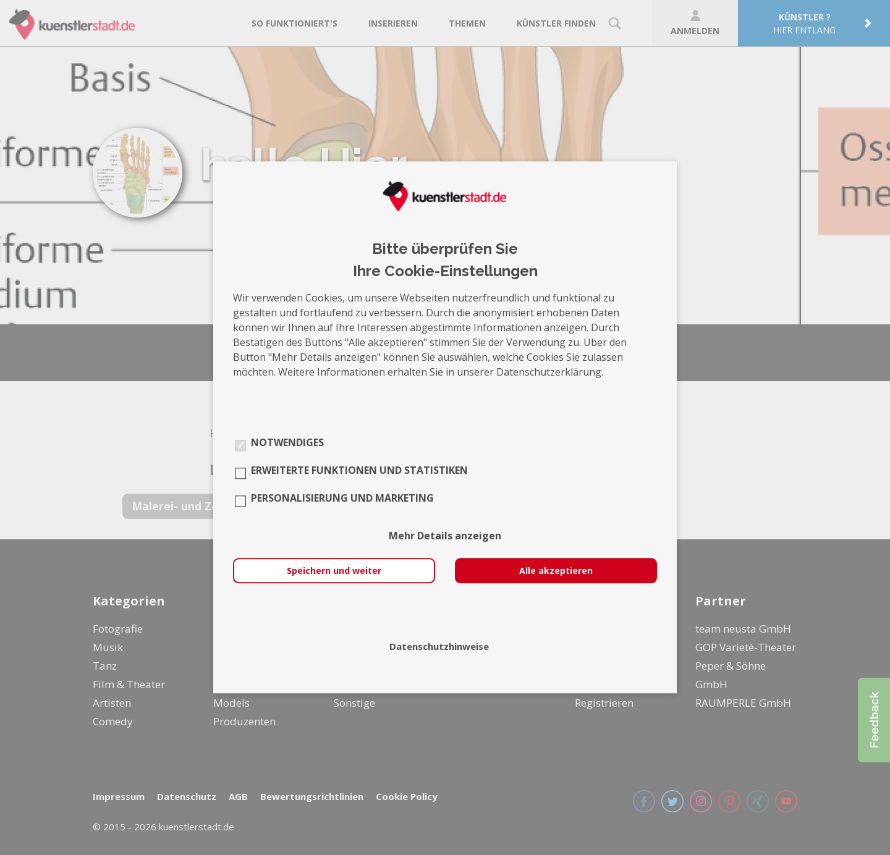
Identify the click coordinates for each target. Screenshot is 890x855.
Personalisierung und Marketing (342, 498)
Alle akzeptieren (556, 571)
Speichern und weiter (334, 571)
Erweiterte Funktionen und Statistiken (359, 471)
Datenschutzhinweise (439, 647)
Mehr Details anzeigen (445, 536)
